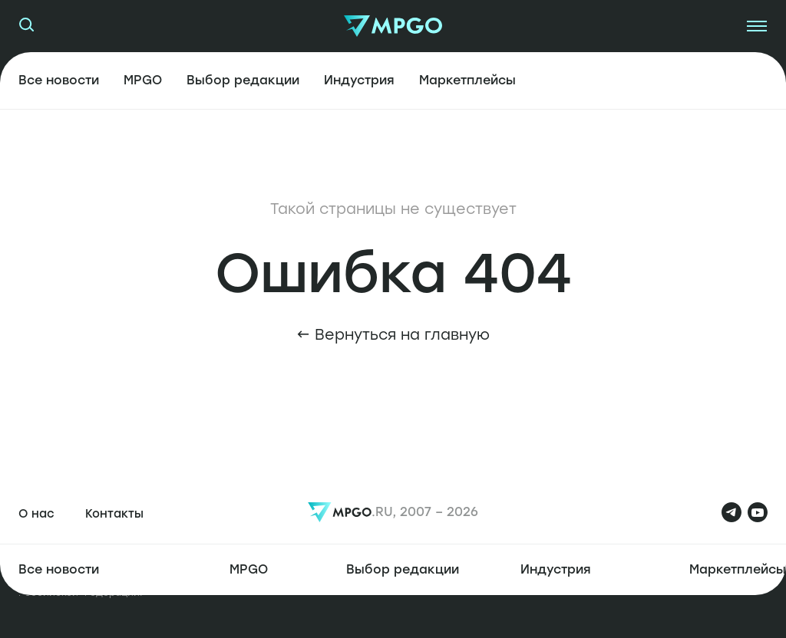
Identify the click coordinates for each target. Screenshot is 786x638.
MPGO (143, 80)
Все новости (58, 80)
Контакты (114, 514)
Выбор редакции (243, 80)
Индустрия (359, 80)
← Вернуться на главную (393, 335)
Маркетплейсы (467, 80)
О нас (36, 514)
